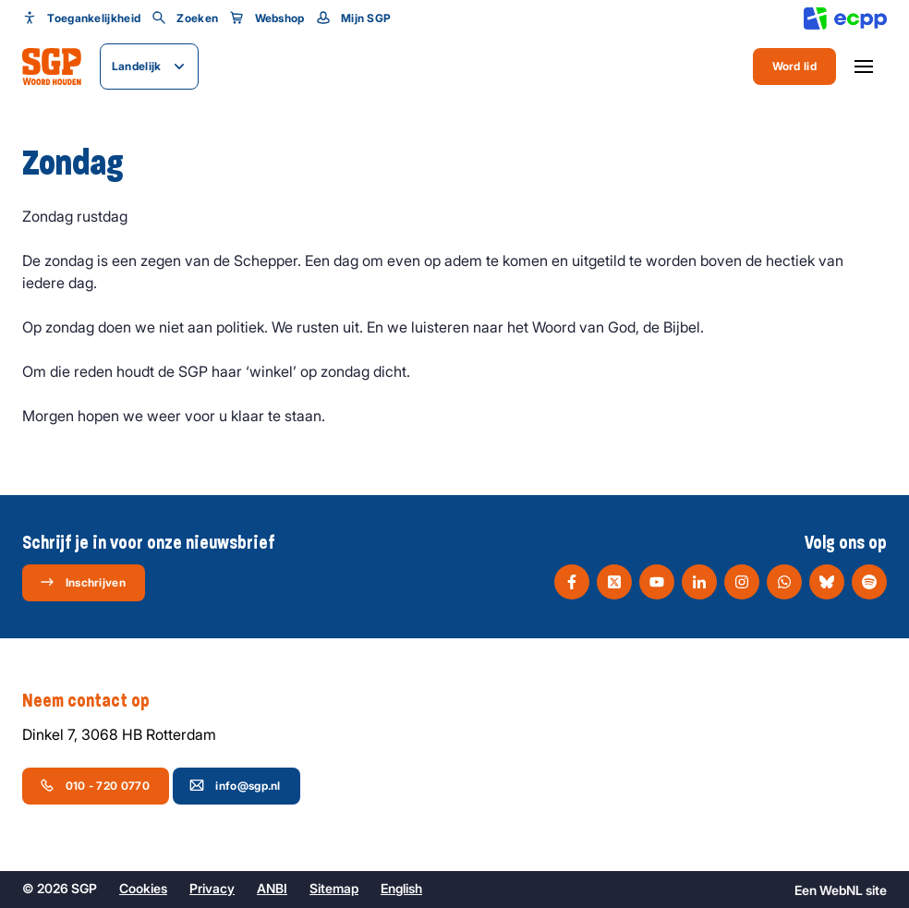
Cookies (143, 888)
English (401, 888)
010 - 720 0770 (95, 785)
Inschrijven (83, 582)
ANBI (272, 888)
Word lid (794, 66)
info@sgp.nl (234, 785)
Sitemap (333, 888)
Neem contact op (95, 701)
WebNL (841, 890)
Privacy (212, 888)
